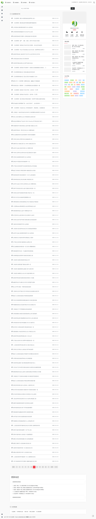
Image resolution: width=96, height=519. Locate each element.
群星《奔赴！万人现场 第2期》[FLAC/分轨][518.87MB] (28, 485)
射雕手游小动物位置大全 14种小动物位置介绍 (26, 143)
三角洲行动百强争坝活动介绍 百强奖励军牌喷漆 (27, 228)
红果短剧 (72, 82)
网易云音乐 (84, 93)
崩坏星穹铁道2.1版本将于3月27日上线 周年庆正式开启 (28, 54)
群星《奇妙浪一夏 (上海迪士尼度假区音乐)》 (80, 51)
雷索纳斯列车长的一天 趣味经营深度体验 (25, 251)
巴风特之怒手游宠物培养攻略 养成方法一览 (25, 192)
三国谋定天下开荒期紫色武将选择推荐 (24, 309)
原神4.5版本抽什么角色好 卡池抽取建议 (25, 434)
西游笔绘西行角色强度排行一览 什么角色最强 (26, 175)
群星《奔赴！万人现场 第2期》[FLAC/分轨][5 (80, 46)
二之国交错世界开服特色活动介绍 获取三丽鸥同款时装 (28, 425)
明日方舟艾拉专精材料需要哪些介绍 (24, 197)
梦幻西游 (77, 91)
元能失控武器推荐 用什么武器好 (23, 224)
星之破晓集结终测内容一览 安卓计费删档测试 (26, 246)
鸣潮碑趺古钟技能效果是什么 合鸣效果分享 (25, 421)
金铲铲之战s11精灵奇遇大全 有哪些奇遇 (25, 148)
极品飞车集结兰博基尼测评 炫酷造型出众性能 (26, 170)
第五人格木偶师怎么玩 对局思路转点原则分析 (26, 116)
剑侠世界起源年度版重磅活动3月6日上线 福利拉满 (27, 318)
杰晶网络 (15, 511)
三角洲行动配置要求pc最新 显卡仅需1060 (25, 269)
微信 (86, 80)
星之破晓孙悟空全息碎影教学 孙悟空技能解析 (26, 134)
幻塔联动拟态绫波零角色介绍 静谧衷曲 (24, 358)
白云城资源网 (40, 511)
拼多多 (85, 82)
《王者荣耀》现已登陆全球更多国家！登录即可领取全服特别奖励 (31, 99)
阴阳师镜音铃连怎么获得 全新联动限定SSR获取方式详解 (29, 371)
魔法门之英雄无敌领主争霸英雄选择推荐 (25, 295)
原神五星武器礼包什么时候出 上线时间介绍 (25, 385)
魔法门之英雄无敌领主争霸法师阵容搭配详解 (26, 380)
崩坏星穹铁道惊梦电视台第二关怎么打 (24, 336)
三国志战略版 (69, 91)
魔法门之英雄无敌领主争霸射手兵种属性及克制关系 (28, 354)
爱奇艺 (68, 89)
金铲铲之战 (84, 91)
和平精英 (80, 86)
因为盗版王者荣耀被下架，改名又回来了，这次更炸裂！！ (29, 103)
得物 (67, 86)
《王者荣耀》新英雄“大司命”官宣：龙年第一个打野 (27, 90)
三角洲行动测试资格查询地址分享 (23, 260)
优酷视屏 (74, 95)
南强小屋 (28, 511)
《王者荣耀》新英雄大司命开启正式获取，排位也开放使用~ (29, 45)
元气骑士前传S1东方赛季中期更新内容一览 (25, 340)
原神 (73, 93)
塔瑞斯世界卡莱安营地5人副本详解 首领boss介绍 (27, 125)
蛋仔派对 (83, 95)
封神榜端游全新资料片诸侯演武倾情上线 (25, 255)
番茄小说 (84, 84)
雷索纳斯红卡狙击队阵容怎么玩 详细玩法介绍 (26, 331)
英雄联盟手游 (78, 93)
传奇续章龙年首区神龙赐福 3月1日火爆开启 (26, 322)
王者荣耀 (75, 86)
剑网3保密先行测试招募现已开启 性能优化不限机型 (27, 201)
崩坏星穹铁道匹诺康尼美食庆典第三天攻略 (25, 277)
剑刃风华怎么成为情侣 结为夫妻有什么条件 (25, 215)
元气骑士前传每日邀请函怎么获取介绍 (24, 242)
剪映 (82, 82)
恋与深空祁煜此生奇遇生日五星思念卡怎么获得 (26, 394)
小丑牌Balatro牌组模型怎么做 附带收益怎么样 (26, 206)
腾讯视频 (85, 86)
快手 (74, 84)
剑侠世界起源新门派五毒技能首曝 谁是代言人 (26, 362)
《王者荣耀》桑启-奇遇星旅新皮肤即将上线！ (26, 18)
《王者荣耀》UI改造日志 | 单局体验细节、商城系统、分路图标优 (31, 107)
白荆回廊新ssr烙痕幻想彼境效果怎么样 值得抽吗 (27, 313)
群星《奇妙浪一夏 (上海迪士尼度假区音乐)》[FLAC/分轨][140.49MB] (30, 489)
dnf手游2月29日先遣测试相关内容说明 (24, 416)
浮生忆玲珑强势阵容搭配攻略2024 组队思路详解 (27, 300)
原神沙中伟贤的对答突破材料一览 (23, 161)
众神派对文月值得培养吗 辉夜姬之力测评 (25, 237)
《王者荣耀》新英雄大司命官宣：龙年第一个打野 (27, 94)
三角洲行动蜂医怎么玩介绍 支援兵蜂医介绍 (25, 273)
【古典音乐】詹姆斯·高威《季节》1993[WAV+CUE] (27, 491)
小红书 (82, 80)
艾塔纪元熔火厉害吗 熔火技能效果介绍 (24, 139)
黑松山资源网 (34, 511)
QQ (76, 84)
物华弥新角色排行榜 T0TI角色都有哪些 (24, 407)
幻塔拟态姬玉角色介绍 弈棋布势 (23, 58)
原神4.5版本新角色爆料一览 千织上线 (24, 430)
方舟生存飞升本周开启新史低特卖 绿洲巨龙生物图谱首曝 (29, 367)
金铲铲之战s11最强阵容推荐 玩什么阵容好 (25, 233)
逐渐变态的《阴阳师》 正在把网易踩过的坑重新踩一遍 (28, 85)
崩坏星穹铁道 (69, 95)
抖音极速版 (69, 80)
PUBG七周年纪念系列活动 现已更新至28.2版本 (26, 152)
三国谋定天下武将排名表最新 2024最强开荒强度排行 (28, 376)
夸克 (76, 82)
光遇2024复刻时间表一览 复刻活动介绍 (24, 447)
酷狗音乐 (78, 95)
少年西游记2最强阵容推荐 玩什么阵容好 (25, 27)
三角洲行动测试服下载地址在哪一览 (24, 264)
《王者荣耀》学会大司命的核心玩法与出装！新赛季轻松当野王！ (31, 49)
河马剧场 (74, 80)
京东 (78, 80)
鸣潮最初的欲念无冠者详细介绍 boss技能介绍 (26, 304)
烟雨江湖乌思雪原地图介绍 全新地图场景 (25, 439)
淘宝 (71, 84)
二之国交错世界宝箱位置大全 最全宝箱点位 (25, 345)
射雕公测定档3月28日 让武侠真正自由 (24, 452)
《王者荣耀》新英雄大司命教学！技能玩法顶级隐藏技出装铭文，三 (31, 67)
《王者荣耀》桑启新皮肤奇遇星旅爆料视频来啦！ (27, 22)
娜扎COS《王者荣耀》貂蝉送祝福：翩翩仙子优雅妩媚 (28, 81)
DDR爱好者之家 (22, 511)
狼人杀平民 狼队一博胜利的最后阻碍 (24, 286)
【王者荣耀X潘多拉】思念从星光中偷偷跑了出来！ (27, 76)
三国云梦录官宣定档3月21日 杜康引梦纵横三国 (26, 398)
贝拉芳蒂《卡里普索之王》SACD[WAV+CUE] (80, 69)
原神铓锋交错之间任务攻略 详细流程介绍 (25, 179)
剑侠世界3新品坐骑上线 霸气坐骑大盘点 (25, 63)
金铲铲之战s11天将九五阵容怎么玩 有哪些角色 (26, 184)
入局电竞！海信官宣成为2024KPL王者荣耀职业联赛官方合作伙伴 (31, 112)
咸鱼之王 (79, 89)
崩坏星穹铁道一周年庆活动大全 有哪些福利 (25, 130)
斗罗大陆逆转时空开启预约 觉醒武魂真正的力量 (27, 461)
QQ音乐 (73, 89)
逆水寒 (85, 89)
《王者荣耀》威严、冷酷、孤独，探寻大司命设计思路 (28, 40)
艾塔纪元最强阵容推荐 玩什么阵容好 (24, 157)
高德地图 (68, 82)
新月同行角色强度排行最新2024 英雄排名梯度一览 (27, 389)
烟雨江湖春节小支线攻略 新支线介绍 (24, 443)
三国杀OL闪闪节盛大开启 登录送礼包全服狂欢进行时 (28, 291)
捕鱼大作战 (69, 93)
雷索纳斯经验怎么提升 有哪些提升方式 (24, 210)
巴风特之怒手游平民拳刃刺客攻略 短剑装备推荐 (27, 219)
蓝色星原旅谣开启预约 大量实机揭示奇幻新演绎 (27, 36)
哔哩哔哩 (80, 84)
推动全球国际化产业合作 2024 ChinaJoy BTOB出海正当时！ (30, 121)
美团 (79, 82)
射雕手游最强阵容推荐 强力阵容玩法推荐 (25, 403)
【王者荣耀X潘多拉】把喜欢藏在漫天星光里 (26, 72)
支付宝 (68, 84)
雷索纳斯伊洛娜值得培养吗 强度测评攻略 (25, 412)
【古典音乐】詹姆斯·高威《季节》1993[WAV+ (79, 63)
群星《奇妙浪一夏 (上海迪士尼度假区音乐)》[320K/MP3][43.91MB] (30, 487)
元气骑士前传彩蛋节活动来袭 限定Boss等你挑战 (27, 166)
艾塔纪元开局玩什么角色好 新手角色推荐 (25, 349)
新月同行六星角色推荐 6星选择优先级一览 (25, 327)
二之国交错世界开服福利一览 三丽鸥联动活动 (26, 456)
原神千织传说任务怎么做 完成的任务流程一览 (26, 188)
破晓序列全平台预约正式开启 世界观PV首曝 (26, 282)
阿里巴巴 (71, 86)
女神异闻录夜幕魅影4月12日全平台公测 (25, 31)
